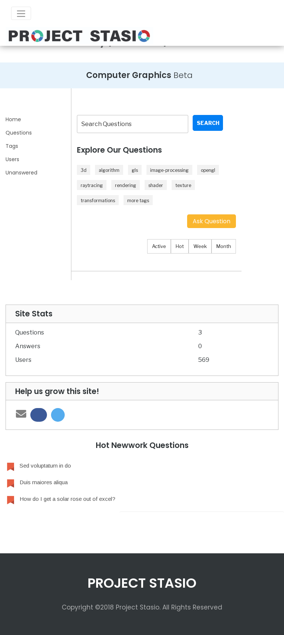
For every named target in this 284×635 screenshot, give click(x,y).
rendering (125, 185)
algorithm (109, 170)
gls (135, 170)
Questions (19, 132)
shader (155, 185)
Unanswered (21, 172)
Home (13, 119)
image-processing (169, 170)
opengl (208, 170)
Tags (12, 146)
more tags (138, 200)
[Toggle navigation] (21, 13)
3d (84, 170)
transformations (98, 200)
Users (12, 159)
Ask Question (211, 221)
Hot (180, 246)
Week (200, 246)
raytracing (92, 185)
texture (183, 185)
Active (159, 246)
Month (223, 246)
